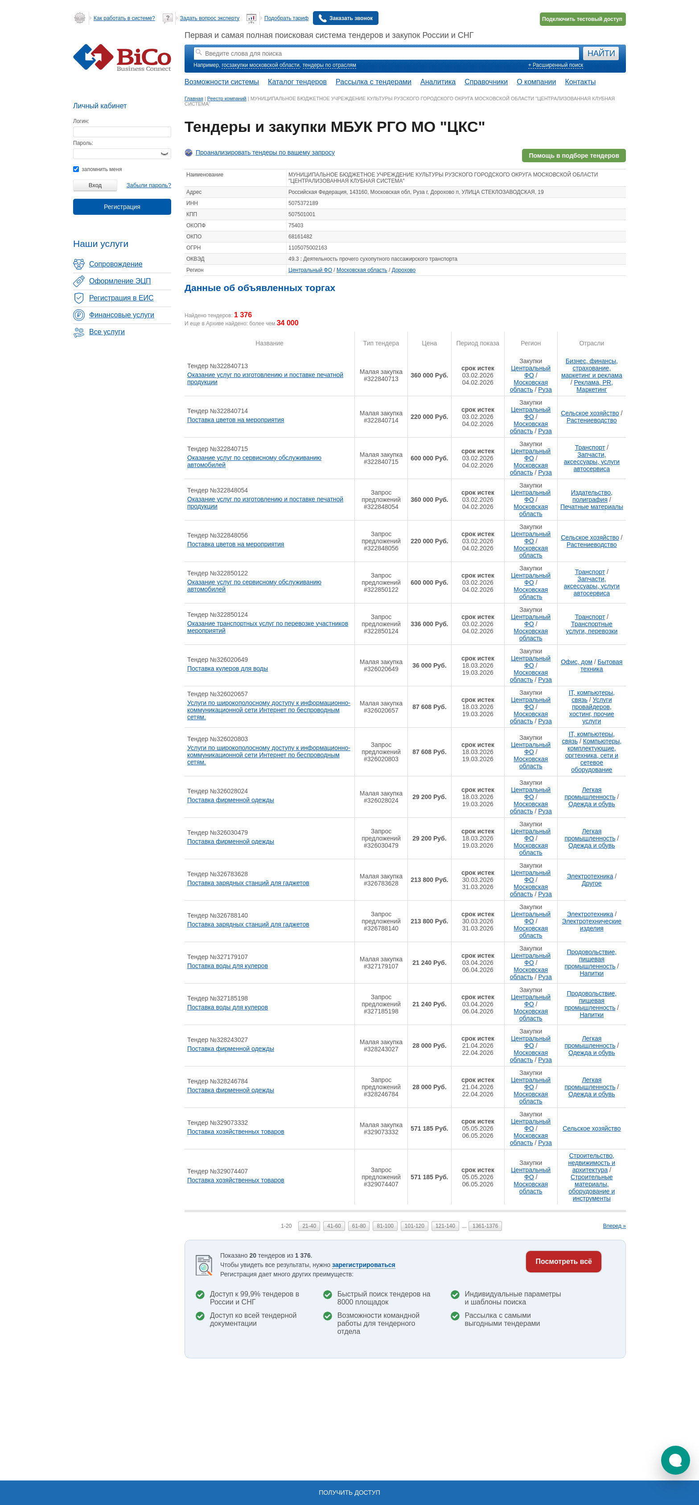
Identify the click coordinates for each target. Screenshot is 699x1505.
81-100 (385, 1226)
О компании (536, 82)
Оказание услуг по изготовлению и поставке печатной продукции (265, 378)
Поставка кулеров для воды (227, 668)
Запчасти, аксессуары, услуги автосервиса (592, 461)
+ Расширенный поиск (555, 65)
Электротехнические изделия (592, 925)
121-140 (445, 1226)
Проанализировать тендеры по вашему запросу (265, 152)
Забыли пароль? (149, 185)
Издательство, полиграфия (592, 496)
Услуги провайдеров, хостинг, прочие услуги (591, 710)
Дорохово (404, 270)
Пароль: (83, 143)
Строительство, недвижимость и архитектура (592, 1162)
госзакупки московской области (260, 65)
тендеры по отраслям (329, 65)
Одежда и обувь (591, 804)
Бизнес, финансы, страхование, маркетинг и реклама (591, 368)
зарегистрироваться (363, 1264)
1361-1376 (485, 1226)
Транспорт (590, 447)
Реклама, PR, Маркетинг (593, 386)
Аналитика (438, 82)
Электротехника (590, 876)
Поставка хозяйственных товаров (235, 1131)
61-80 (359, 1226)
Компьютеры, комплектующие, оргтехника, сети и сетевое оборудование (593, 755)
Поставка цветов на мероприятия (235, 419)
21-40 (309, 1226)
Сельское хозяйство (590, 413)
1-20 (286, 1226)
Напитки (592, 973)
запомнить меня (97, 169)
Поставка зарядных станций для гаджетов (248, 882)
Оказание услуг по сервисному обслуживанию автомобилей (254, 461)
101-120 (414, 1226)
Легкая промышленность (589, 793)
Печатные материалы (591, 506)
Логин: (81, 121)
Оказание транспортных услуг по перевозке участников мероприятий (267, 627)
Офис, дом (576, 661)
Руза (545, 389)
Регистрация (122, 206)
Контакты (580, 82)
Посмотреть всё (563, 1261)
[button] (675, 1460)
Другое (591, 883)
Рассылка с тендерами (373, 82)
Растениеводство (592, 420)
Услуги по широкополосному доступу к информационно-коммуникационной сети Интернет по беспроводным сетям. (268, 710)
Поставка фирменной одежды (230, 800)
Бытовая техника (601, 665)
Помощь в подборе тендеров (574, 155)
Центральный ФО (310, 270)
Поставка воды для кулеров (227, 965)
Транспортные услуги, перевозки (591, 627)
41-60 (334, 1226)
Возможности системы (222, 82)
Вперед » (614, 1226)
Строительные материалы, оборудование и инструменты (591, 1187)
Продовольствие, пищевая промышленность (590, 959)
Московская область (362, 270)
